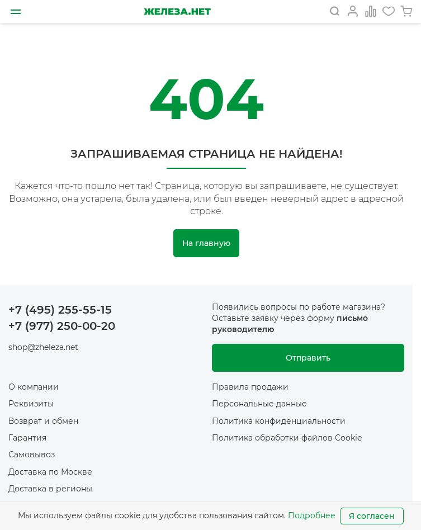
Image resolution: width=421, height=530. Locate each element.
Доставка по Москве (50, 472)
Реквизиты (31, 404)
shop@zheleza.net (43, 347)
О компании (33, 387)
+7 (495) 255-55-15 (60, 309)
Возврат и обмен (43, 421)
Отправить (308, 358)
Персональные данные (259, 404)
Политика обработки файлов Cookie (287, 438)
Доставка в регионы (50, 489)
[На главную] (177, 11)
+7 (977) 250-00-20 (61, 326)
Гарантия (27, 438)
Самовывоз (31, 454)
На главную (206, 243)
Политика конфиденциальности (279, 421)
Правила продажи (250, 387)
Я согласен (372, 516)
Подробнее (311, 515)
